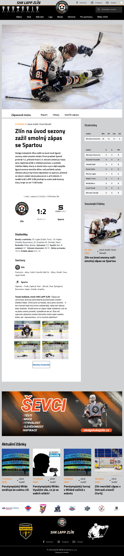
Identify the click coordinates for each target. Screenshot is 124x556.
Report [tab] (44, 114)
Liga (50, 16)
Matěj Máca (90, 183)
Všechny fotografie (41, 364)
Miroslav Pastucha (93, 138)
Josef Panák (90, 188)
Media (60, 16)
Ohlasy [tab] (56, 114)
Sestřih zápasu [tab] (72, 114)
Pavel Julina (90, 169)
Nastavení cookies (62, 552)
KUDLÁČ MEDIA (58, 549)
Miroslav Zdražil (92, 192)
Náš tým (40, 16)
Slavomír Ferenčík (93, 159)
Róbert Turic (91, 178)
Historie (71, 16)
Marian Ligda (91, 174)
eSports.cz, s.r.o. (71, 549)
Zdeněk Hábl (90, 164)
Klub (29, 16)
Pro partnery (86, 16)
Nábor (19, 16)
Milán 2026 (102, 16)
